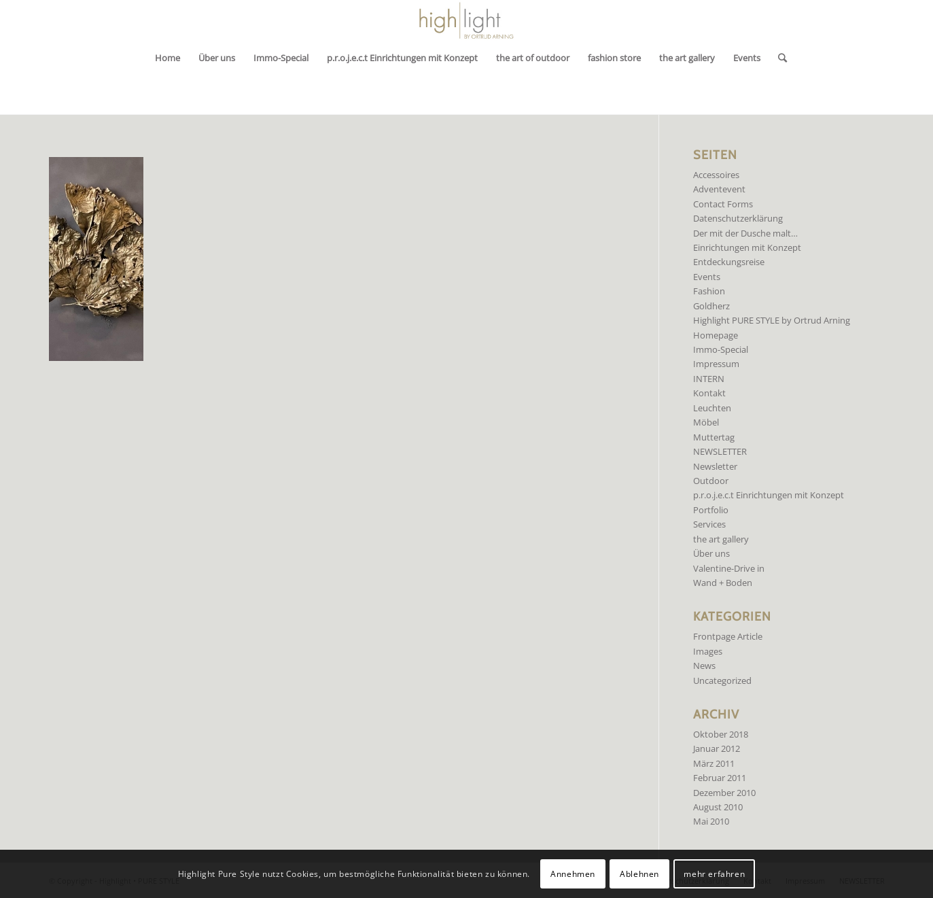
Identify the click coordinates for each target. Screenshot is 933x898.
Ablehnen (639, 874)
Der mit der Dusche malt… (745, 233)
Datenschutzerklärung (738, 218)
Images (707, 651)
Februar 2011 (719, 778)
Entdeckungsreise (728, 262)
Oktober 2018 (720, 734)
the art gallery (721, 539)
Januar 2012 (716, 748)
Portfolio (710, 510)
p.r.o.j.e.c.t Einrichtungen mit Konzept (768, 495)
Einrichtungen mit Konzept (747, 247)
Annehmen (572, 874)
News (704, 665)
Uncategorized (722, 680)
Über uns (711, 553)
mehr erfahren (714, 874)
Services (709, 524)
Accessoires (716, 175)
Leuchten (712, 408)
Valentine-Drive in (728, 568)
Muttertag (714, 437)
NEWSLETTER (720, 451)
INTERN (708, 379)
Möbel (706, 422)
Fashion (709, 291)
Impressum (716, 364)
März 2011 (714, 763)
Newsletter (715, 466)
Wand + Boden (722, 582)
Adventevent (719, 189)
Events (706, 277)
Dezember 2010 (724, 793)
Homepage (715, 335)
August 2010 (718, 807)
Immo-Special (720, 349)
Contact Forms (723, 204)
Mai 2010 (711, 821)
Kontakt (709, 393)
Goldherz (711, 306)
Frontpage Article (727, 636)
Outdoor (710, 480)
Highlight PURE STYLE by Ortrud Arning (771, 320)
